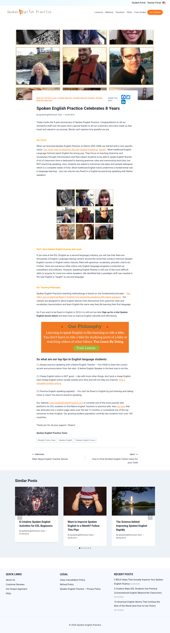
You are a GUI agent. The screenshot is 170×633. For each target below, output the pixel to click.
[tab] (79, 548)
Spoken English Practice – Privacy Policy (80, 589)
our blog (121, 406)
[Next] (150, 516)
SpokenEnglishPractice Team (50, 115)
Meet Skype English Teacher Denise (57, 456)
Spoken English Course (83, 98)
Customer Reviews (15, 584)
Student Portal (138, 2)
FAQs (129, 12)
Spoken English (65, 98)
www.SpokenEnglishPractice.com (66, 402)
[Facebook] (123, 97)
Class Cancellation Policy (72, 580)
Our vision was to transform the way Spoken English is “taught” (75, 149)
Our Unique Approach (16, 589)
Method (109, 12)
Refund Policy (67, 584)
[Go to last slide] (19, 516)
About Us (10, 580)
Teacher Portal (154, 2)
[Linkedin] (123, 102)
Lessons (99, 12)
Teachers (120, 12)
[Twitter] (128, 97)
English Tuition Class (46, 98)
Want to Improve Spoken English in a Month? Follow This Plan (84, 525)
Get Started (155, 12)
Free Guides (140, 12)
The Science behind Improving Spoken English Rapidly (131, 525)
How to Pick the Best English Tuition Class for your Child (112, 458)
